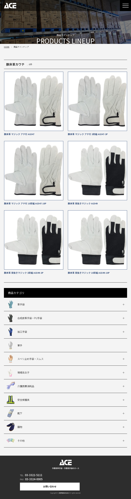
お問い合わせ (49, 486)
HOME (6, 46)
